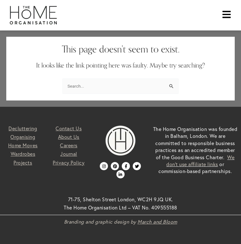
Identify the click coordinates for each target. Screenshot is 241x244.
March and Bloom (157, 222)
